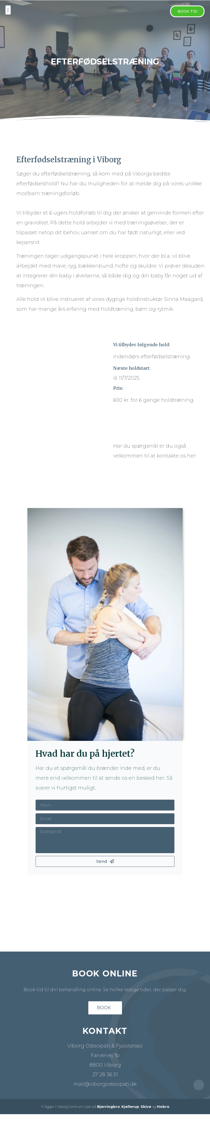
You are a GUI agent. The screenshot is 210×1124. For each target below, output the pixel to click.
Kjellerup (130, 1106)
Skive (146, 1106)
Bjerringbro (108, 1106)
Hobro (163, 1106)
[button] (187, 11)
